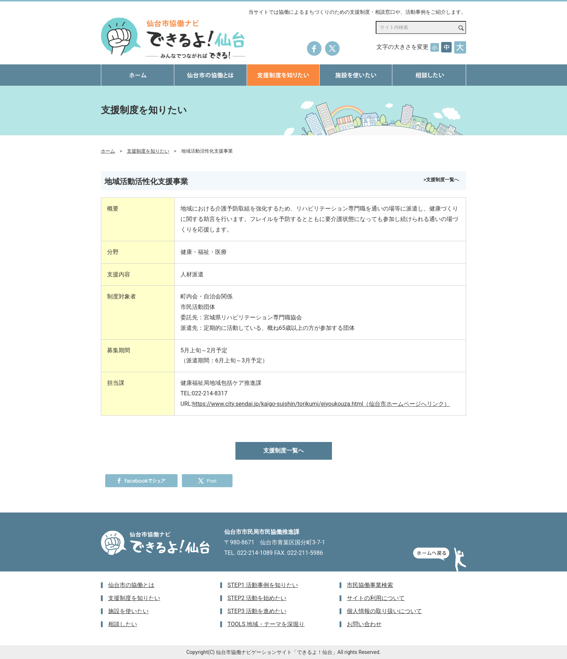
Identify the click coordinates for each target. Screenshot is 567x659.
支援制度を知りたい (148, 151)
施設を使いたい (128, 611)
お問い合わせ (364, 624)
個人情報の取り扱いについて (384, 611)
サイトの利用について (376, 598)
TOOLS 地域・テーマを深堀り (265, 624)
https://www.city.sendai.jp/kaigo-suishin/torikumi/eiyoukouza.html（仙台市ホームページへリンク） (321, 403)
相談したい (122, 624)
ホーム (108, 151)
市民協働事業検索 (370, 585)
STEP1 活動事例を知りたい (262, 585)
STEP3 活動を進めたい (256, 611)
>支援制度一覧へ (441, 179)
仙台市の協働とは (131, 585)
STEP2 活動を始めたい (256, 598)
